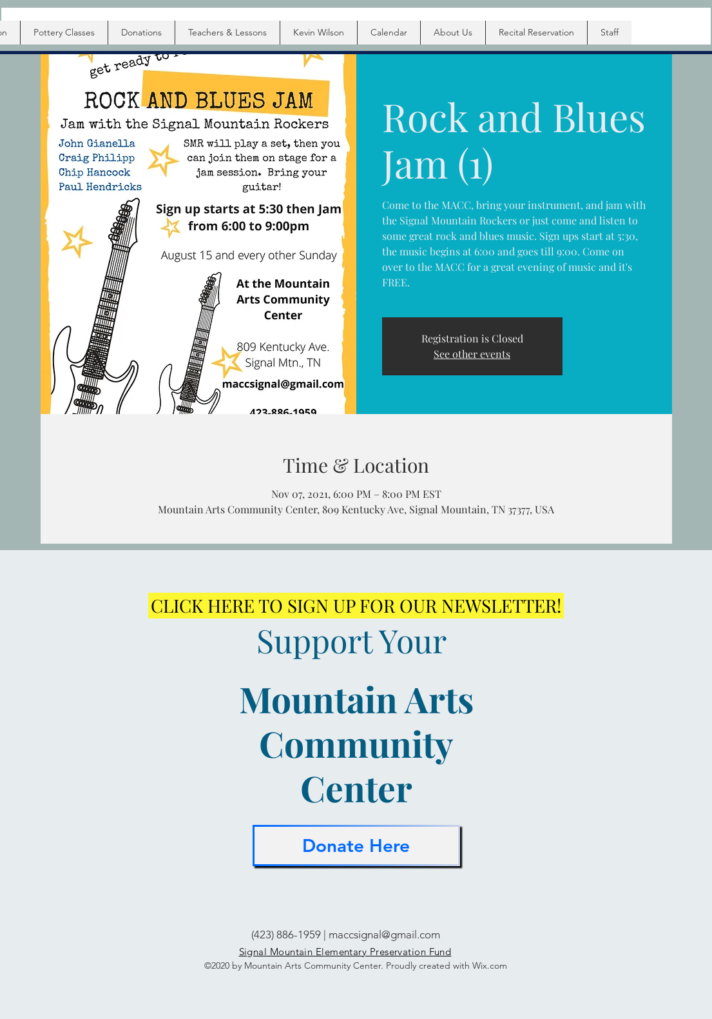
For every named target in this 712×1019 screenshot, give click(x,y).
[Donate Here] (356, 845)
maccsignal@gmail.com (384, 934)
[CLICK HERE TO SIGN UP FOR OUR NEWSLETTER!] (356, 605)
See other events (472, 354)
